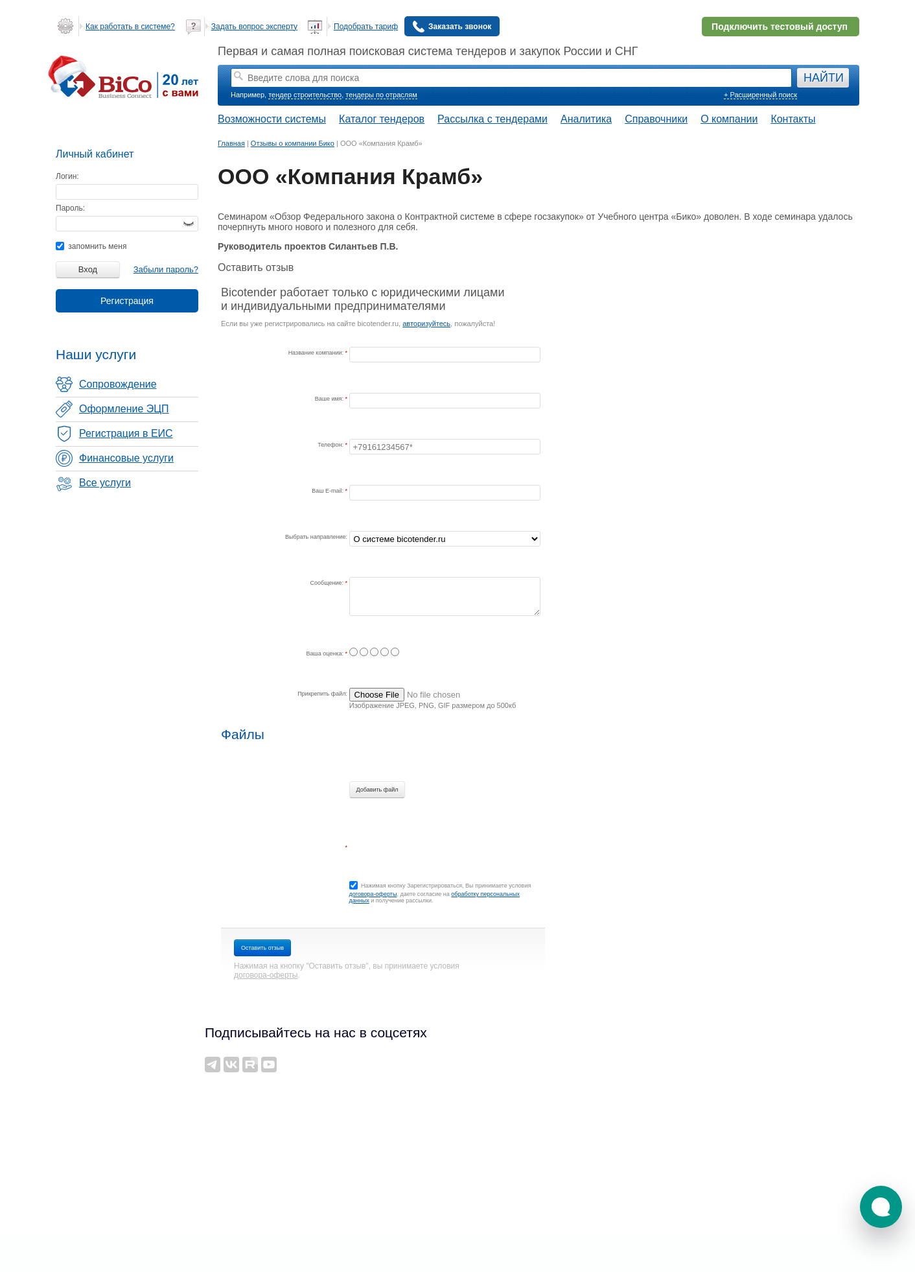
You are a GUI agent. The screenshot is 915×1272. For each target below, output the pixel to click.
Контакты (792, 118)
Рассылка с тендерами (492, 118)
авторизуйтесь (426, 323)
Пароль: (70, 208)
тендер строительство (305, 95)
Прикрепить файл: (322, 693)
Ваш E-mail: (328, 491)
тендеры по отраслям (381, 95)
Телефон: (331, 445)
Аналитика (586, 118)
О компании (729, 118)
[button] (881, 1207)
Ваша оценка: (326, 653)
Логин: (67, 176)
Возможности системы (272, 118)
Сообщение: (327, 583)
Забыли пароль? (165, 269)
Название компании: (316, 352)
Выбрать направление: (316, 537)
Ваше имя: (330, 398)
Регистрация (127, 301)
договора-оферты (373, 894)
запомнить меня (91, 246)
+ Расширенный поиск (760, 95)
